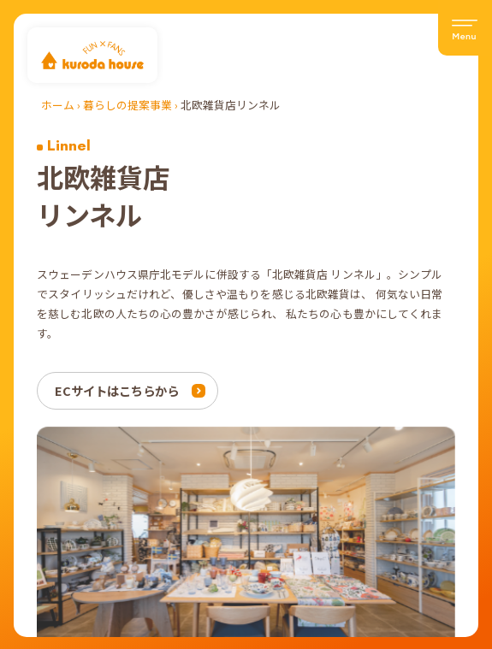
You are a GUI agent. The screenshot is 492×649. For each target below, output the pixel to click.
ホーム (57, 105)
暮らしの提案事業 (127, 105)
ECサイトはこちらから (117, 390)
